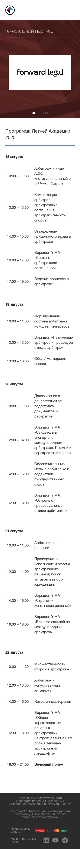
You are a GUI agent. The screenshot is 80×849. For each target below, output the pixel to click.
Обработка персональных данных (40, 801)
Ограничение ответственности (40, 798)
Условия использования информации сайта (40, 804)
